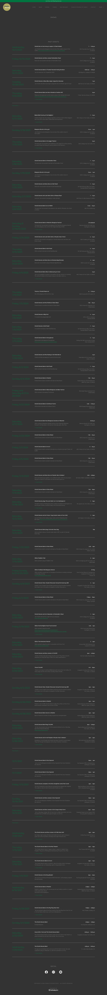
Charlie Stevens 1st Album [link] (79, 7)
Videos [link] (55, 7)
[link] (7, 7)
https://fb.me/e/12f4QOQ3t (41, 618)
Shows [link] (47, 7)
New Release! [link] (64, 7)
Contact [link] (93, 7)
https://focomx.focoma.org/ (41, 730)
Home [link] (34, 7)
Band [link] (40, 7)
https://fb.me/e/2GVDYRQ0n (42, 645)
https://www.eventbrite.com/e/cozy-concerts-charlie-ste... (54, 519)
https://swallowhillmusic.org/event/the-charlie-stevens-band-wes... (51, 96)
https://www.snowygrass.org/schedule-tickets (46, 342)
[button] (101, 7)
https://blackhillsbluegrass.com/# (43, 575)
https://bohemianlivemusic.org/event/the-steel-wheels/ (51, 50)
